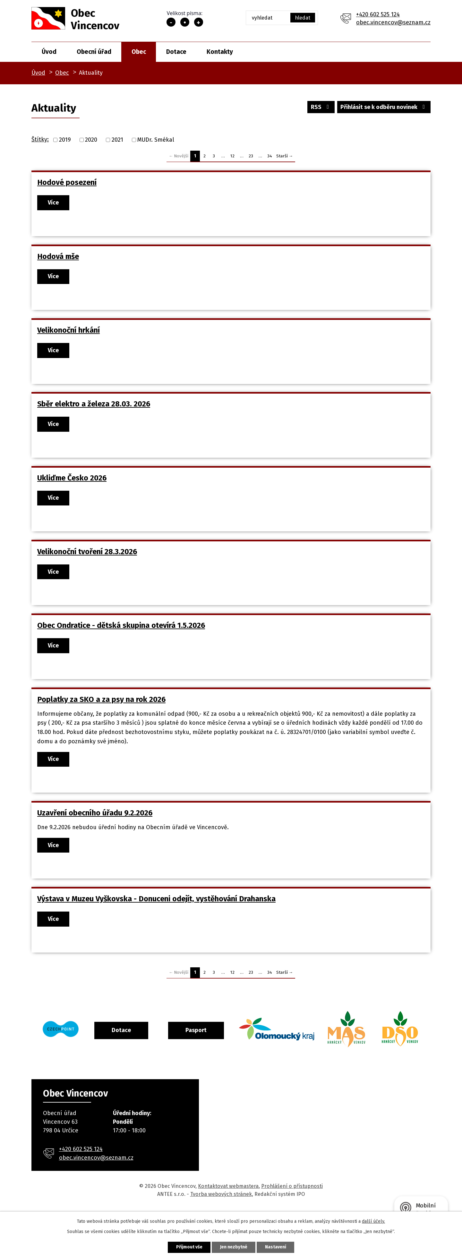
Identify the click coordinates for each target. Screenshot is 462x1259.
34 (269, 156)
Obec (139, 51)
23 (251, 156)
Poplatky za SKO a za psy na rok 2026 (101, 702)
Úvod (49, 51)
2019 (65, 139)
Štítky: (40, 139)
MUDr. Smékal (155, 139)
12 (232, 156)
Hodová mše (58, 256)
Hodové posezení (67, 182)
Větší (198, 22)
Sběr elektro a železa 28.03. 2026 (93, 405)
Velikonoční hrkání (68, 331)
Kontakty (220, 51)
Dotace (176, 51)
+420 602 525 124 (378, 14)
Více (54, 202)
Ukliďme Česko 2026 (72, 479)
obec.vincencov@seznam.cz (393, 22)
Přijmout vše (187, 1247)
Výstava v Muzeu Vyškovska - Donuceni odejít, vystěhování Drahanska (156, 902)
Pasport (222, 1034)
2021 (117, 139)
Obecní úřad (94, 51)
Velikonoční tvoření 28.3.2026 (87, 553)
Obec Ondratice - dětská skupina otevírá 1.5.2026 (121, 628)
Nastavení (277, 1247)
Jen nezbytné (233, 1247)
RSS (320, 107)
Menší (171, 22)
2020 (91, 139)
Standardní (184, 22)
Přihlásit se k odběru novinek (383, 107)
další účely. (373, 1221)
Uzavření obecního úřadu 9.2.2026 (94, 816)
